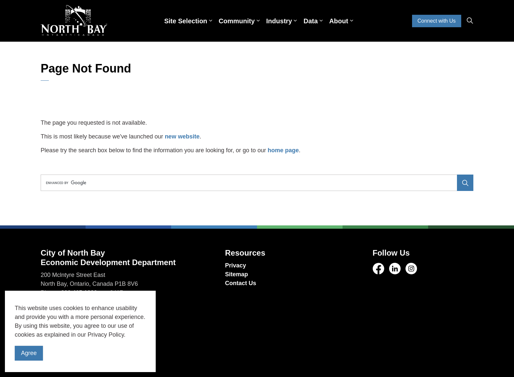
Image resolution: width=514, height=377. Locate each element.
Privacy (235, 265)
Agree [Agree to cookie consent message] (29, 353)
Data (311, 21)
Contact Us (240, 283)
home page (283, 150)
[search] (255, 183)
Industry (279, 21)
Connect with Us (436, 21)
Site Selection (185, 21)
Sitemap (236, 274)
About (338, 21)
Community (237, 21)
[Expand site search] (469, 21)
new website (182, 136)
